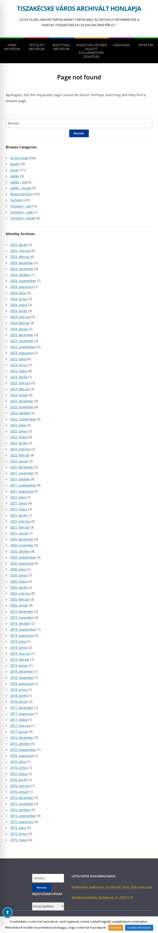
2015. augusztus (22, 822)
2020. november (22, 545)
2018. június (18, 689)
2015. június (18, 834)
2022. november (22, 407)
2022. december (21, 401)
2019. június (18, 647)
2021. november (22, 473)
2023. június (18, 365)
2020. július (18, 569)
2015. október (20, 810)
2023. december (21, 335)
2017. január (19, 731)
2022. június (18, 431)
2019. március (20, 653)
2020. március (20, 593)
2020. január (19, 605)
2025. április (18, 245)
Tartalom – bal (20, 206)
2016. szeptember (23, 750)
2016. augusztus (22, 756)
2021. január (19, 533)
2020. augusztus (22, 563)
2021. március (20, 521)
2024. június (18, 299)
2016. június (18, 768)
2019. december (21, 611)
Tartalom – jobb (21, 212)
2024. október (20, 275)
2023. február (20, 389)
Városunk (121, 45)
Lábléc (14, 176)
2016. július (18, 762)
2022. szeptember (23, 419)
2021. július (18, 497)
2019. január (19, 665)
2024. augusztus (22, 287)
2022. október (20, 413)
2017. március (20, 726)
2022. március (20, 449)
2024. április (18, 311)
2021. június (18, 503)
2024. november (22, 269)
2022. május (18, 437)
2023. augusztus (22, 353)
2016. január (19, 792)
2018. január (19, 701)
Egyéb (14, 164)
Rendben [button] (116, 927)
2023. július (18, 359)
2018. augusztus (22, 683)
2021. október (20, 479)
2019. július (18, 641)
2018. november (22, 678)
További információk (139, 927)
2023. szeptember (23, 347)
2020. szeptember (23, 557)
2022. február (20, 455)
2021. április (18, 515)
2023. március (20, 383)
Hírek (14, 170)
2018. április (18, 695)
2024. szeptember (23, 281)
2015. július (18, 828)
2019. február (20, 659)
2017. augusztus (22, 714)
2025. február (20, 257)
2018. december (21, 671)
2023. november (22, 341)
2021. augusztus (22, 491)
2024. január (19, 329)
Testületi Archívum (37, 47)
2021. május (18, 509)
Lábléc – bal (18, 182)
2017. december (21, 708)
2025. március (20, 251)
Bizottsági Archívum (61, 47)
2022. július (18, 425)
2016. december (21, 737)
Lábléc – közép (20, 188)
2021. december (21, 467)
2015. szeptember (23, 816)
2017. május (18, 720)
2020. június (18, 575)
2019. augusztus (22, 635)
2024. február (20, 323)
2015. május (18, 840)
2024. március (20, 317)
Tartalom (16, 200)
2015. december (21, 798)
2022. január (19, 461)
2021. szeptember (23, 485)
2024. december (21, 263)
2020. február (20, 599)
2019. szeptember (23, 629)
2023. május (18, 371)
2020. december (21, 539)
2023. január (19, 395)
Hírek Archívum (12, 47)
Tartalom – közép (22, 218)
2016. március (20, 786)
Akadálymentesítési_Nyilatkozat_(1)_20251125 (102, 897)
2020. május (18, 581)
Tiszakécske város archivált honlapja (79, 8)
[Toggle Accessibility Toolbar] (7, 912)
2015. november (22, 804)
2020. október (20, 551)
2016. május (18, 774)
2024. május (18, 305)
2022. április (18, 443)
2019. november (22, 617)
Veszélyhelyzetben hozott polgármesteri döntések (91, 51)
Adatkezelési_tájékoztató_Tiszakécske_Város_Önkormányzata (112, 887)
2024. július (18, 293)
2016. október (20, 744)
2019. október (20, 623)
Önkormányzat (21, 194)
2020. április (18, 587)
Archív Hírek (19, 158)
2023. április (18, 377)
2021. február (20, 527)
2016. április (18, 780)
